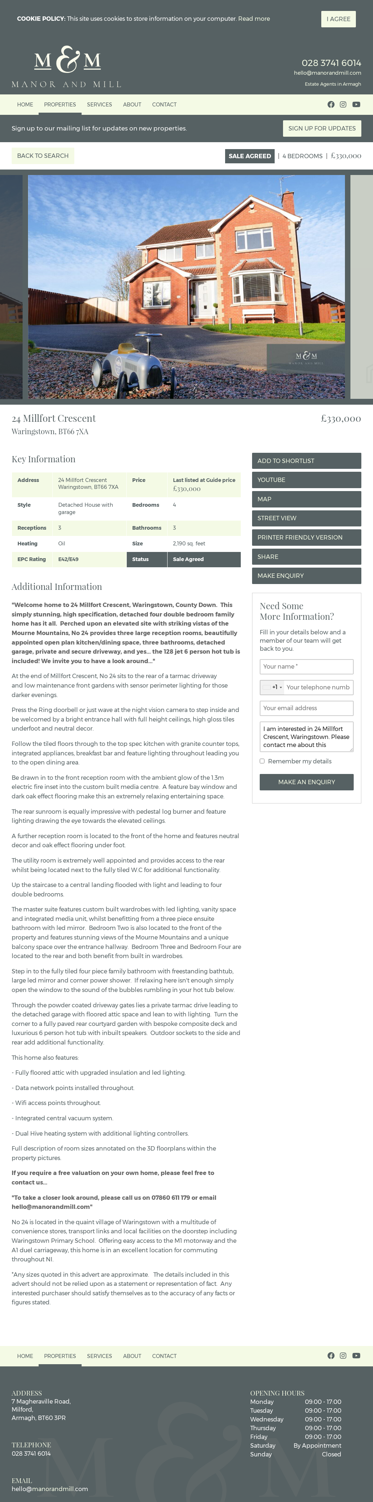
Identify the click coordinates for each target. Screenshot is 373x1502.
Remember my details (299, 761)
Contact (164, 104)
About (132, 104)
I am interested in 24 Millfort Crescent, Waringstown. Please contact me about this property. (307, 736)
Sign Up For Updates (322, 128)
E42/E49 (68, 559)
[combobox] (272, 687)
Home (25, 104)
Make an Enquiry (306, 782)
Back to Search (43, 155)
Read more (254, 18)
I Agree (338, 19)
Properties (60, 104)
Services (99, 104)
